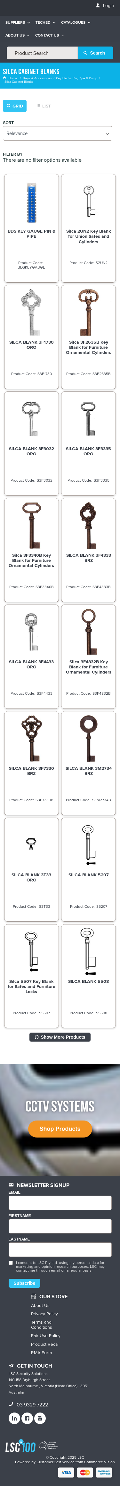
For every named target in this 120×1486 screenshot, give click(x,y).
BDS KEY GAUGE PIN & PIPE (31, 233)
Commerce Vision (99, 1462)
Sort (8, 123)
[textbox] (42, 53)
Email (14, 1192)
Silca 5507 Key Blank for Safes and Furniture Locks (31, 986)
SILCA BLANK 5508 (88, 981)
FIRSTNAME (20, 1216)
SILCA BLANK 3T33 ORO (31, 877)
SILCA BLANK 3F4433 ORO (31, 664)
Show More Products (63, 1037)
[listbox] (57, 133)
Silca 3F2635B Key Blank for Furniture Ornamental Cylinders (88, 347)
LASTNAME (19, 1239)
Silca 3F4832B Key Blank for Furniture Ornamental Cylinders (88, 666)
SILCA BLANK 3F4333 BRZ (88, 558)
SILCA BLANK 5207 (88, 874)
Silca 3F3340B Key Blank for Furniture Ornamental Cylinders (31, 560)
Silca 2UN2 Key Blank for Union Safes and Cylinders (88, 236)
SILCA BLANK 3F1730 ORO (31, 344)
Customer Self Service (55, 1462)
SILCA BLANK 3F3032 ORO (31, 451)
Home (10, 78)
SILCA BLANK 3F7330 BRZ (31, 771)
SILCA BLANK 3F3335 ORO (88, 451)
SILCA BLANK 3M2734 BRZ (89, 771)
